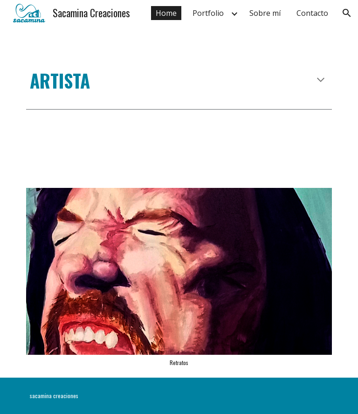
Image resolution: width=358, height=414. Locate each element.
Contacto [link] (312, 13)
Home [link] (166, 13)
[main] (178, 80)
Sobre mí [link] (265, 13)
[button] (347, 13)
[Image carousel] (178, 277)
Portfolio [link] (208, 13)
